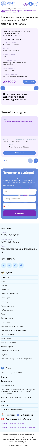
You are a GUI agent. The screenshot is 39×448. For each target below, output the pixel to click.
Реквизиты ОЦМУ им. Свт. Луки (12, 424)
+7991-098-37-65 (10, 242)
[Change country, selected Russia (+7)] (5, 206)
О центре (4, 377)
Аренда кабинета (7, 385)
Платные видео (6, 363)
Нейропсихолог (7, 310)
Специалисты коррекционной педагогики (16, 359)
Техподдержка (6, 381)
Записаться (29, 82)
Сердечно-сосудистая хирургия (13, 330)
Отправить (19, 213)
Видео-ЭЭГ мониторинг (10, 351)
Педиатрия (5, 290)
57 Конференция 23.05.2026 (11, 373)
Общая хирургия (7, 334)
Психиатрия (5, 298)
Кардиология (6, 338)
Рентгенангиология (8, 342)
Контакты (4, 405)
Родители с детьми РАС (10, 294)
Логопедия (5, 302)
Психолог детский (7, 306)
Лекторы (4, 286)
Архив (3, 281)
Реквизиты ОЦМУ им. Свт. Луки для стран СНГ (18, 428)
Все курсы (5, 277)
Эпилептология (20, 8)
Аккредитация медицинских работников (16, 397)
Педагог (4, 314)
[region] (20, 127)
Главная (5, 8)
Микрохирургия (7, 347)
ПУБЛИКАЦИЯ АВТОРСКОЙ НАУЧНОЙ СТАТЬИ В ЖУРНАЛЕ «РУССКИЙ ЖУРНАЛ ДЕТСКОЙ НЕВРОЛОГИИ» (18, 391)
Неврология (5, 322)
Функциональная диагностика (12, 326)
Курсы (11, 8)
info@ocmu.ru (8, 258)
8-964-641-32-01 (10, 235)
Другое (4, 355)
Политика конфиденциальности (12, 409)
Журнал (4, 401)
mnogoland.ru (25, 445)
